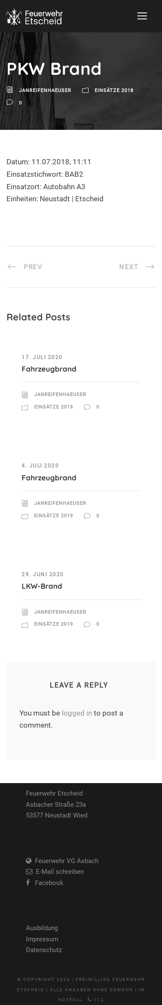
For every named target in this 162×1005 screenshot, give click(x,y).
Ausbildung (42, 928)
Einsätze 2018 (114, 90)
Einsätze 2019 (53, 407)
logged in (77, 713)
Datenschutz (44, 950)
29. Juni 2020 (43, 575)
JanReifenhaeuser (45, 90)
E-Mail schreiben (58, 872)
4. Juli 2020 (40, 466)
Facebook (47, 883)
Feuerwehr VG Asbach (65, 861)
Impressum (42, 939)
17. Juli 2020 (42, 357)
